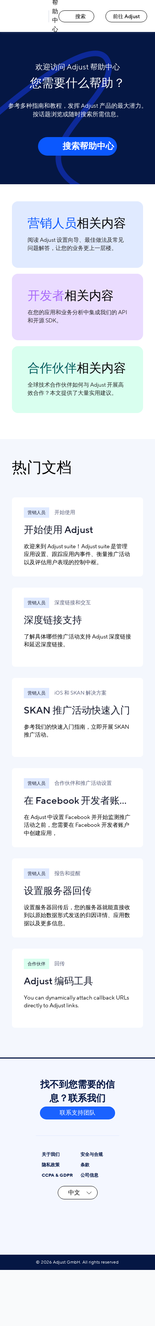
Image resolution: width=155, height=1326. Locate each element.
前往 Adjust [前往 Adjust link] (126, 16)
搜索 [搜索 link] (76, 16)
